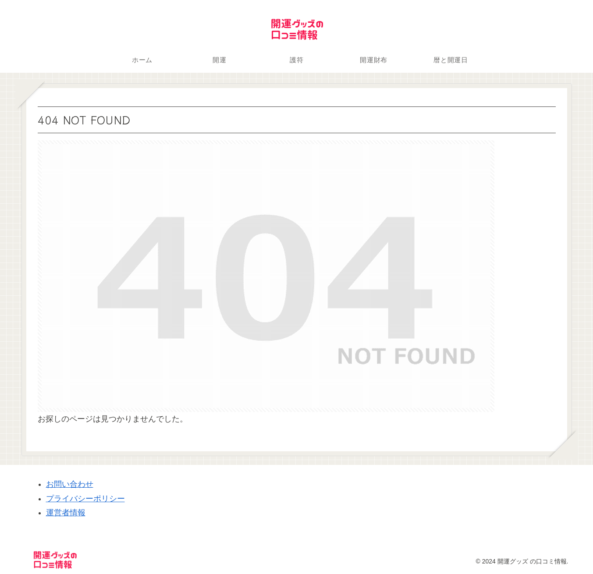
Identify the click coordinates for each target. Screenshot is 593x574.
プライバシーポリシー (85, 498)
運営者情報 (65, 512)
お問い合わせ (69, 484)
